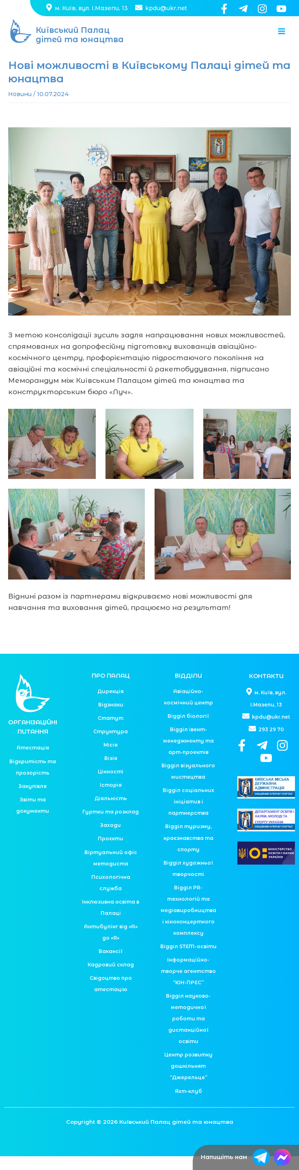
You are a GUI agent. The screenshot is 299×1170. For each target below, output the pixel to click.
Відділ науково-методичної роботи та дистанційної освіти (188, 1032)
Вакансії (111, 965)
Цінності (110, 785)
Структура (110, 745)
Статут (110, 732)
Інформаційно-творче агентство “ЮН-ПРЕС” (188, 984)
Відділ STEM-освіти (188, 960)
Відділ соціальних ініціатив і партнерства (188, 815)
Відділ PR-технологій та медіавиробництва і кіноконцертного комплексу (188, 924)
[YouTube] (281, 8)
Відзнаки (110, 718)
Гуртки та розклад (110, 825)
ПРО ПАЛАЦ (111, 689)
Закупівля (33, 800)
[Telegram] (243, 8)
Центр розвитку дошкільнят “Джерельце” (188, 1079)
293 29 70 (266, 743)
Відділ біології (188, 730)
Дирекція (110, 705)
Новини (20, 108)
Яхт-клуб (188, 1105)
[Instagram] (262, 8)
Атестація (33, 762)
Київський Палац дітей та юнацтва (82, 42)
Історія (111, 799)
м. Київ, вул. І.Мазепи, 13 (87, 8)
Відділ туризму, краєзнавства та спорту (188, 851)
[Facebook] (224, 8)
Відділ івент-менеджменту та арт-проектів (188, 754)
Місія (110, 759)
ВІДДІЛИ (188, 689)
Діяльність (111, 812)
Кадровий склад (111, 978)
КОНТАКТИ (266, 690)
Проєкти (110, 853)
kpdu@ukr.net (160, 8)
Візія (110, 772)
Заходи (110, 839)
